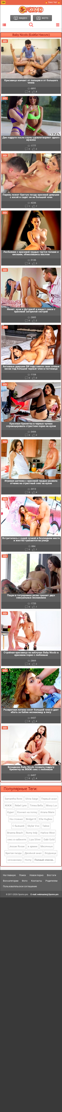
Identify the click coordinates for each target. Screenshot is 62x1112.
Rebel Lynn (21, 805)
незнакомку (15, 859)
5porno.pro (23, 894)
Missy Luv (51, 805)
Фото (24, 880)
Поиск (22, 875)
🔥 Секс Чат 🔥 (52, 2)
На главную (9, 875)
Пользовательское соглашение (20, 886)
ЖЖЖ (8, 805)
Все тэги (51, 875)
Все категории (10, 880)
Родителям (51, 880)
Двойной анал (33, 853)
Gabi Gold (49, 839)
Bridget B (31, 819)
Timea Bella (36, 805)
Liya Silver (35, 839)
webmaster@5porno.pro (48, 894)
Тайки (45, 825)
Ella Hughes (45, 819)
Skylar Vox (33, 825)
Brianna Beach (15, 832)
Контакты (36, 880)
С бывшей (18, 825)
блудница (50, 853)
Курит (10, 812)
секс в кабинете (16, 839)
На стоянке (16, 819)
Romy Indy (31, 832)
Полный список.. (44, 859)
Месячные (47, 846)
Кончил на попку (27, 812)
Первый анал (49, 798)
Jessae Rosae (17, 846)
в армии (32, 846)
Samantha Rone (13, 798)
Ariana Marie (47, 812)
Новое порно (36, 875)
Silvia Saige (31, 798)
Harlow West (48, 832)
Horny (28, 859)
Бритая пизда (13, 853)
